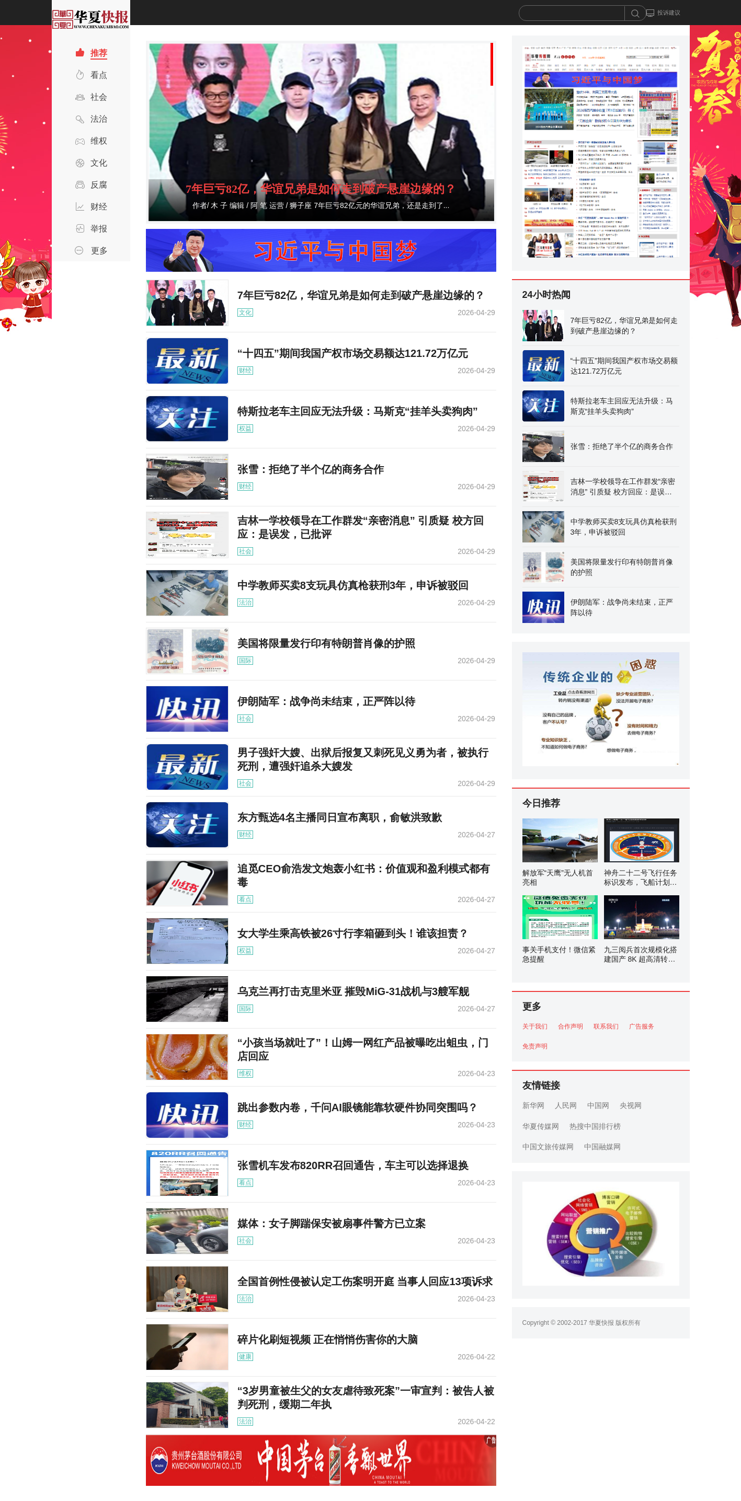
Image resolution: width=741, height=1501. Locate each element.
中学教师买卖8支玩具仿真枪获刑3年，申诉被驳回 (353, 585)
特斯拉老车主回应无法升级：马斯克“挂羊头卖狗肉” (357, 411)
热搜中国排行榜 (595, 1126)
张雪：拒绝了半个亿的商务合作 (310, 469)
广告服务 (641, 1026)
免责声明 (535, 1046)
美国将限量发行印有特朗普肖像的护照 (326, 643)
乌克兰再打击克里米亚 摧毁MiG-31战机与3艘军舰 (353, 991)
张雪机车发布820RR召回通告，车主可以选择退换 (353, 1165)
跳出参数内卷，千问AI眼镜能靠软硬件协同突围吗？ (357, 1107)
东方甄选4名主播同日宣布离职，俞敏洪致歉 (339, 817)
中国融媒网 (602, 1146)
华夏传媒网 (540, 1126)
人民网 (566, 1105)
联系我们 (606, 1026)
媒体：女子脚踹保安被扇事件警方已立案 (331, 1223)
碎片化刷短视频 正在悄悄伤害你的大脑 (327, 1339)
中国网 (598, 1105)
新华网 (533, 1105)
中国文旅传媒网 (548, 1146)
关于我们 (535, 1026)
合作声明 (570, 1026)
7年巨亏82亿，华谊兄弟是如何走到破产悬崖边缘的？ (321, 188)
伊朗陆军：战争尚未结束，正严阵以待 (326, 701)
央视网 (631, 1105)
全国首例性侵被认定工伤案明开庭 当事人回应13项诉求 (365, 1281)
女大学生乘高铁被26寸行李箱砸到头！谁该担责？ (353, 933)
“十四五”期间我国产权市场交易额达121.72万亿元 (352, 353)
